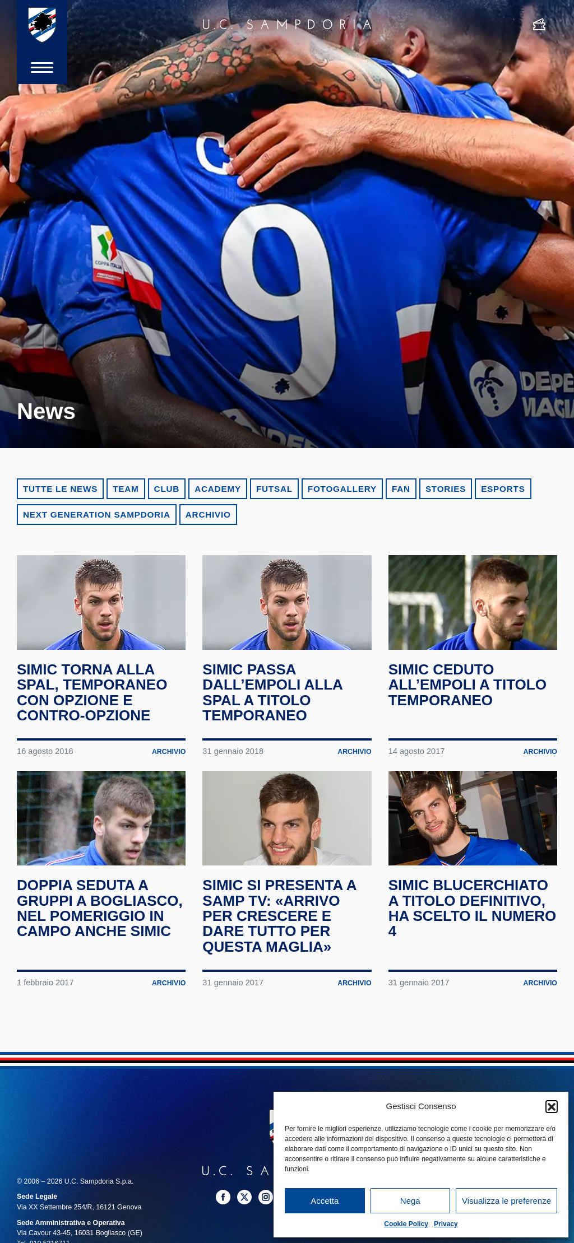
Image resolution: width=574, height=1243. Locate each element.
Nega (410, 1200)
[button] (551, 1106)
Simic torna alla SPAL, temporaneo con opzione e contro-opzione (92, 692)
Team (125, 489)
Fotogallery (342, 489)
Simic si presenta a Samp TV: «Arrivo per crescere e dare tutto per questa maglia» (279, 916)
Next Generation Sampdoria (96, 514)
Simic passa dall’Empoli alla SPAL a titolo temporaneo (272, 692)
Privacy (446, 1224)
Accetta (325, 1200)
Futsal (274, 489)
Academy (218, 489)
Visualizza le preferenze (506, 1200)
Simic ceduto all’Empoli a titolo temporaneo (467, 685)
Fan (401, 489)
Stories (445, 489)
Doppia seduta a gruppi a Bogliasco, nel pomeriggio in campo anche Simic (100, 908)
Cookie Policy (406, 1224)
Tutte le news (60, 489)
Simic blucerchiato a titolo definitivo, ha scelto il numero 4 (472, 908)
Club (167, 489)
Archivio (208, 514)
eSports (503, 489)
